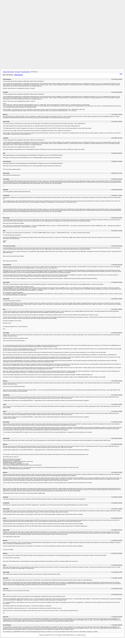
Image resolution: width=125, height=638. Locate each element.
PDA (121, 73)
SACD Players (18, 75)
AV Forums (17, 71)
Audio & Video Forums (8, 71)
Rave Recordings (25, 71)
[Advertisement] (62, 5)
